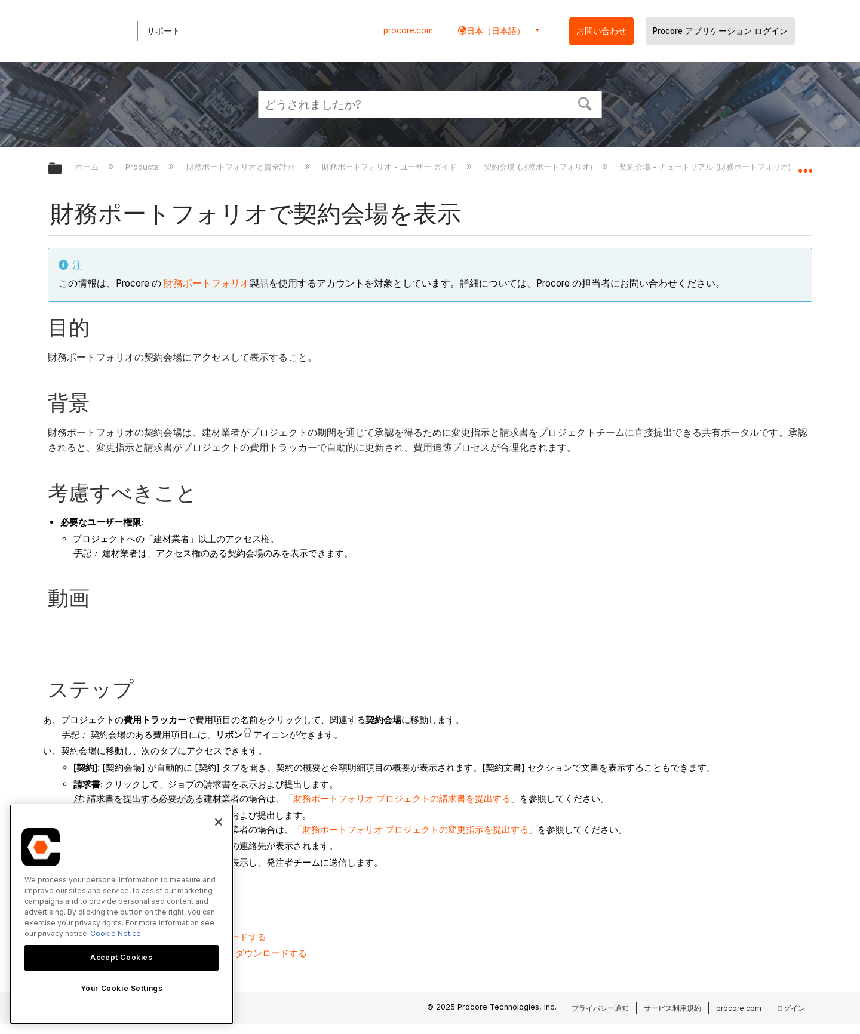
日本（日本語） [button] (495, 31)
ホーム (88, 166)
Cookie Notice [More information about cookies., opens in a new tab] (115, 933)
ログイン (790, 1008)
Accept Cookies (121, 957)
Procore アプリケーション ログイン (720, 31)
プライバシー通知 (600, 1008)
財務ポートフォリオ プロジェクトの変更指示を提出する (415, 829)
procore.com (408, 30)
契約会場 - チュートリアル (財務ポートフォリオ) (706, 166)
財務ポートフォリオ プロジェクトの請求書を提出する (402, 798)
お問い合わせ (601, 31)
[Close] (218, 822)
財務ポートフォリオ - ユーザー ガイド (390, 166)
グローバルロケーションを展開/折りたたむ (805, 165)
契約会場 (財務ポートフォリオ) (539, 166)
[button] (585, 102)
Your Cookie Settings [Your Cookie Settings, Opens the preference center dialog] (122, 988)
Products (143, 166)
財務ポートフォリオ (207, 283)
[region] (122, 914)
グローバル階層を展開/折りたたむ (62, 169)
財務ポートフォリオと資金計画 (241, 166)
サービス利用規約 (672, 1008)
